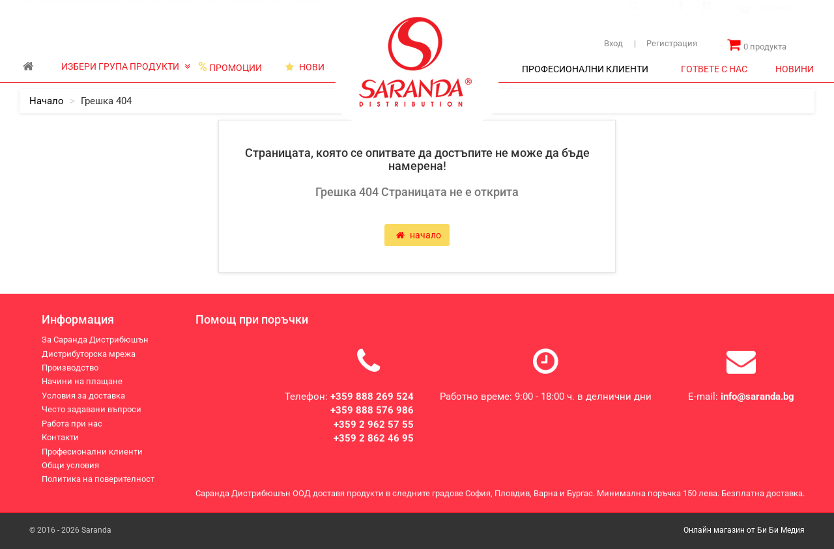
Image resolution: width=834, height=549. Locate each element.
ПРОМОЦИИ (230, 67)
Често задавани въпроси (91, 411)
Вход (613, 43)
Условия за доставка (83, 397)
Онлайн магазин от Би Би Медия (744, 530)
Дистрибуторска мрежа (175, 12)
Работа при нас (72, 425)
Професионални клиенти (92, 453)
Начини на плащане (82, 383)
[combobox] (776, 21)
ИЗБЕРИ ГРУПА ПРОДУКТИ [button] (125, 66)
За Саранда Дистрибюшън (72, 12)
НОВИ (304, 67)
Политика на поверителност (98, 481)
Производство (254, 12)
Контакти (307, 12)
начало (46, 101)
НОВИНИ (794, 69)
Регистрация (665, 43)
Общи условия (70, 467)
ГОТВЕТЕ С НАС (714, 69)
